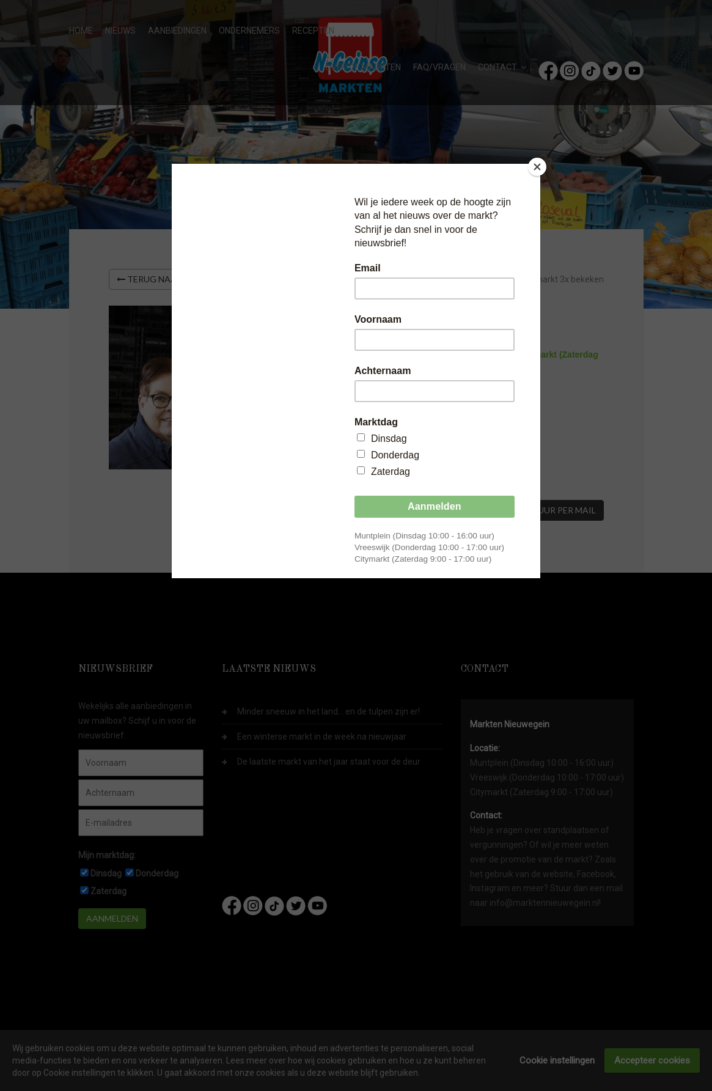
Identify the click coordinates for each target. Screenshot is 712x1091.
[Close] (537, 167)
